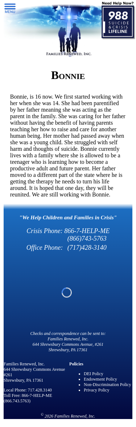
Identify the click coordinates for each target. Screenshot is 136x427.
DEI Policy (93, 373)
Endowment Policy (100, 379)
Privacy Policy (96, 390)
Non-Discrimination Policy (107, 384)
